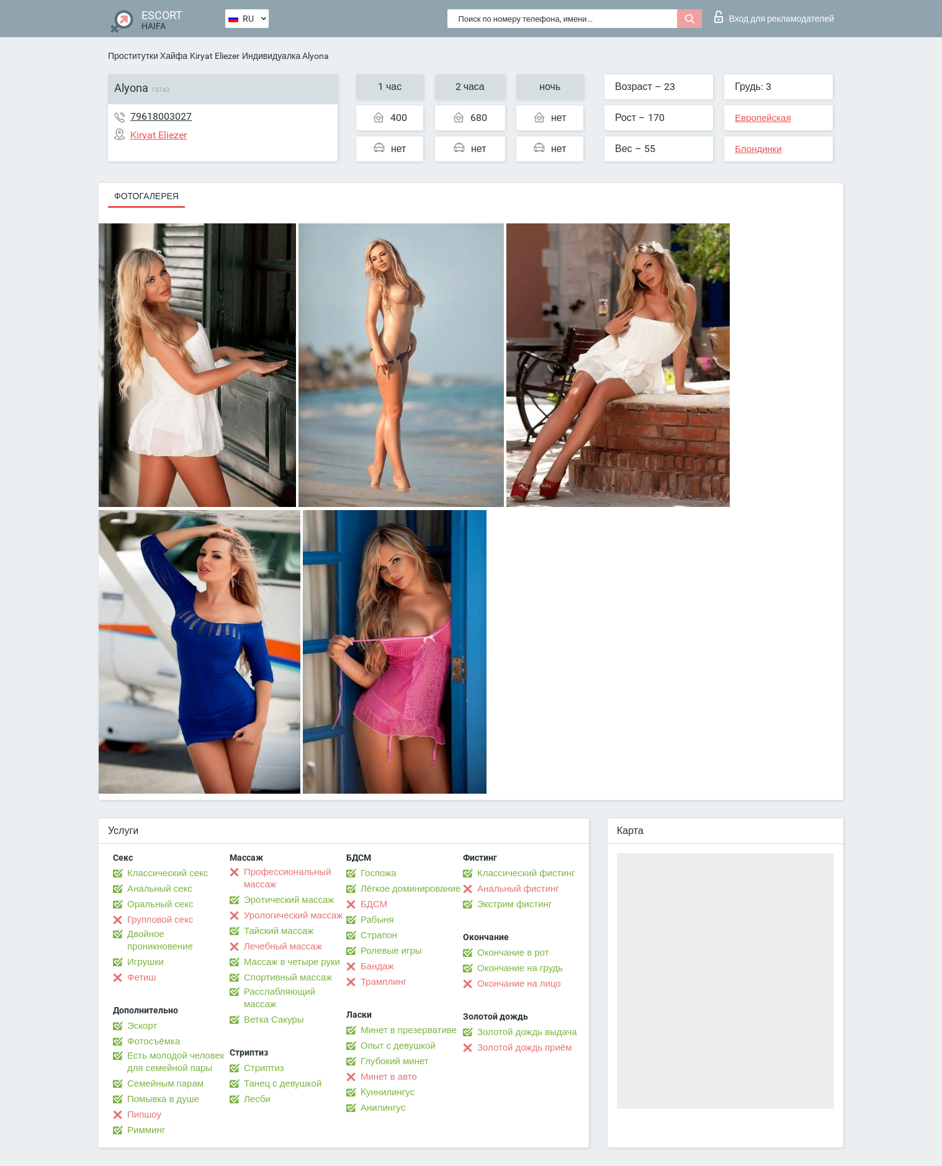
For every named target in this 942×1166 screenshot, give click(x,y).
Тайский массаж (278, 930)
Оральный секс (160, 904)
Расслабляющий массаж (279, 998)
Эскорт (142, 1025)
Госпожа (379, 873)
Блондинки (758, 149)
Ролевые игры (391, 950)
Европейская (763, 117)
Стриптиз (264, 1068)
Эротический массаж (289, 899)
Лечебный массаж (283, 946)
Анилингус (383, 1107)
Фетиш (141, 977)
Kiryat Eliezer (215, 56)
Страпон (379, 935)
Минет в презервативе (409, 1030)
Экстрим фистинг (514, 904)
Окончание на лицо (519, 983)
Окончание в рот (513, 952)
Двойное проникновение (160, 940)
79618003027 (161, 116)
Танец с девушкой (282, 1083)
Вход (774, 17)
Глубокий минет (395, 1061)
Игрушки (145, 961)
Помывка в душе (163, 1099)
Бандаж (377, 966)
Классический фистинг (526, 873)
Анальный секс (159, 888)
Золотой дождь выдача (527, 1032)
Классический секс (167, 873)
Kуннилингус (388, 1092)
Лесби (257, 1099)
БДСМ (374, 904)
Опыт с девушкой (398, 1045)
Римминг (146, 1130)
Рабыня (377, 919)
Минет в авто (389, 1076)
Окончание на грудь (520, 968)
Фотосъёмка (153, 1041)
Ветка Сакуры (273, 1019)
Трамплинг (383, 981)
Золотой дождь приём (524, 1047)
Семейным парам (165, 1083)
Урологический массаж (293, 915)
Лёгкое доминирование (410, 888)
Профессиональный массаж (287, 878)
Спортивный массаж (288, 977)
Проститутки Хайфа (147, 56)
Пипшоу (144, 1114)
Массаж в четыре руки (292, 961)
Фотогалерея (146, 196)
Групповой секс (160, 919)
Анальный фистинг (518, 888)
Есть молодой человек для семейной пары (175, 1062)
